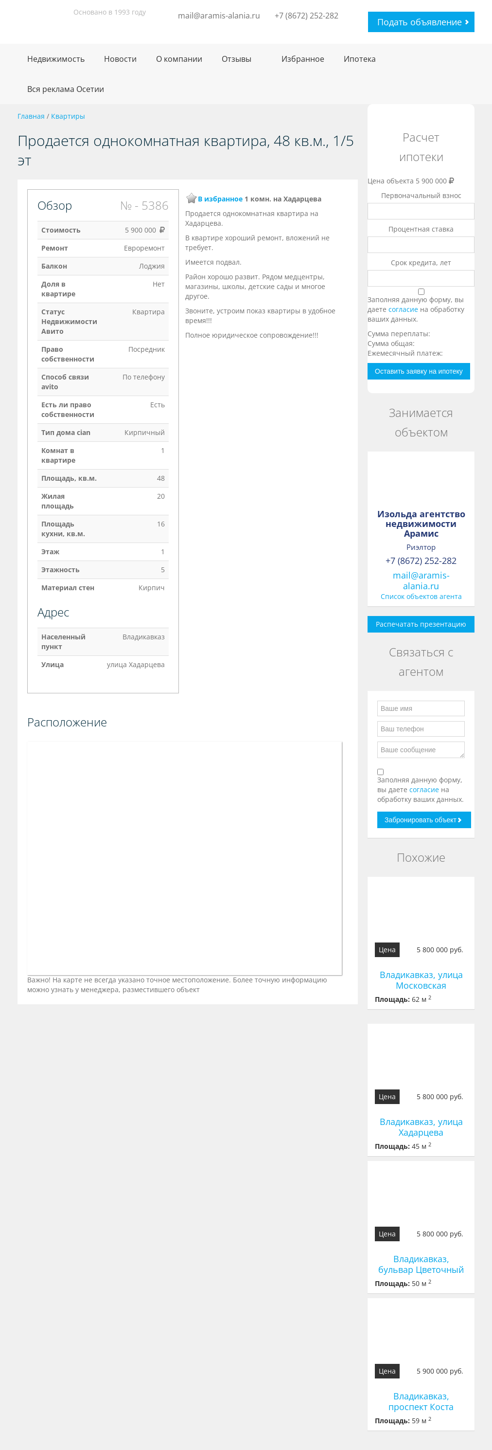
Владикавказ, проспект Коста (421, 1401)
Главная (31, 116)
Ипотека (360, 59)
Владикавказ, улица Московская (421, 980)
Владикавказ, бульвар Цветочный (421, 1264)
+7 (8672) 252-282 (306, 15)
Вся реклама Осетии (65, 89)
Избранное (302, 59)
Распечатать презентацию (421, 624)
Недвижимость (56, 59)
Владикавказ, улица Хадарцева (421, 1127)
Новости (120, 59)
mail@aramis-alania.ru (219, 15)
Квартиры (68, 116)
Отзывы (236, 59)
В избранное (220, 198)
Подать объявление (419, 22)
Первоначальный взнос (421, 195)
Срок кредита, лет (421, 262)
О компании (179, 59)
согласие (404, 309)
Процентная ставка (421, 229)
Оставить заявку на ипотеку (419, 371)
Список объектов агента (421, 596)
